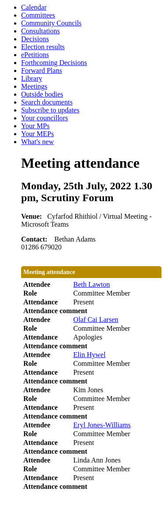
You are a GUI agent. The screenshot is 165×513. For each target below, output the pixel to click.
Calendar (34, 7)
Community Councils (51, 23)
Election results (43, 47)
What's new (37, 141)
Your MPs (35, 126)
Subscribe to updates (50, 110)
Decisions (35, 39)
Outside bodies (42, 94)
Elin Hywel (89, 354)
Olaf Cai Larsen (95, 319)
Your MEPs (37, 133)
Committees (38, 15)
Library (31, 78)
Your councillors (44, 118)
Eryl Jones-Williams (102, 425)
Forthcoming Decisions (54, 62)
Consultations (40, 31)
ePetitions (35, 54)
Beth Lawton (91, 284)
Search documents (47, 102)
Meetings (34, 86)
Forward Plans (41, 70)
